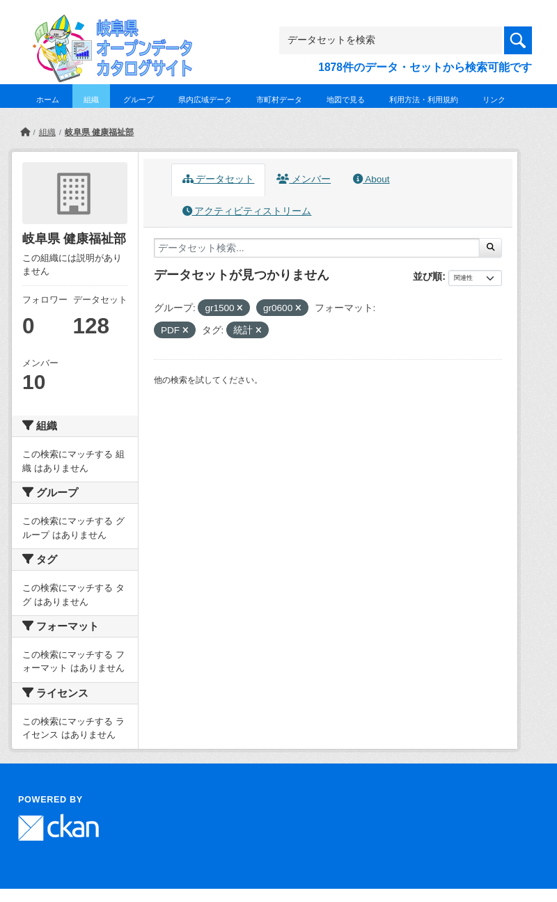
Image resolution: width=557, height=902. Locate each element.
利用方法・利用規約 (423, 99)
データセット (218, 179)
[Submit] (490, 248)
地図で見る (346, 99)
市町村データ (279, 99)
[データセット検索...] (317, 248)
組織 (91, 99)
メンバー (303, 179)
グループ (138, 99)
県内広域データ (205, 99)
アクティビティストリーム (247, 211)
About (371, 179)
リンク (494, 99)
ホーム (47, 99)
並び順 (427, 276)
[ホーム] (25, 132)
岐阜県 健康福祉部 (99, 132)
